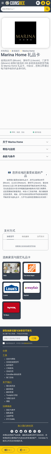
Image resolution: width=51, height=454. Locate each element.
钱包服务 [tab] (25, 236)
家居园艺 (16, 51)
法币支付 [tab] (40, 236)
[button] (2, 3)
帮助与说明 (9, 149)
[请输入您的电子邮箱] (15, 338)
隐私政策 (27, 343)
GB (23, 450)
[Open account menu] (43, 3)
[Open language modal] (38, 3)
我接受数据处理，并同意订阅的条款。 (20, 343)
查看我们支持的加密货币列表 (25, 246)
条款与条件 (9, 156)
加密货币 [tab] (10, 236)
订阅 (34, 338)
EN (8, 450)
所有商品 (5, 51)
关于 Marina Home (13, 141)
